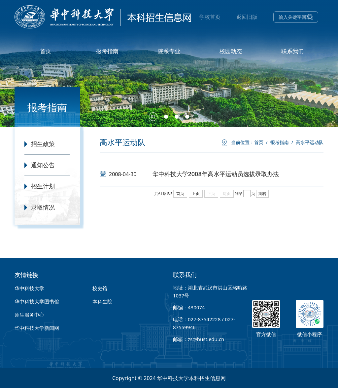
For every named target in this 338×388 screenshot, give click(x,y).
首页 (261, 142)
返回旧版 (246, 16)
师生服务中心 (29, 314)
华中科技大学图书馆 (37, 301)
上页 (196, 193)
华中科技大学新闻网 (37, 328)
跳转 (262, 193)
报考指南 (281, 142)
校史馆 (99, 288)
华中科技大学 (29, 288)
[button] (153, 116)
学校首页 (209, 16)
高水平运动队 (309, 142)
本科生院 (102, 301)
